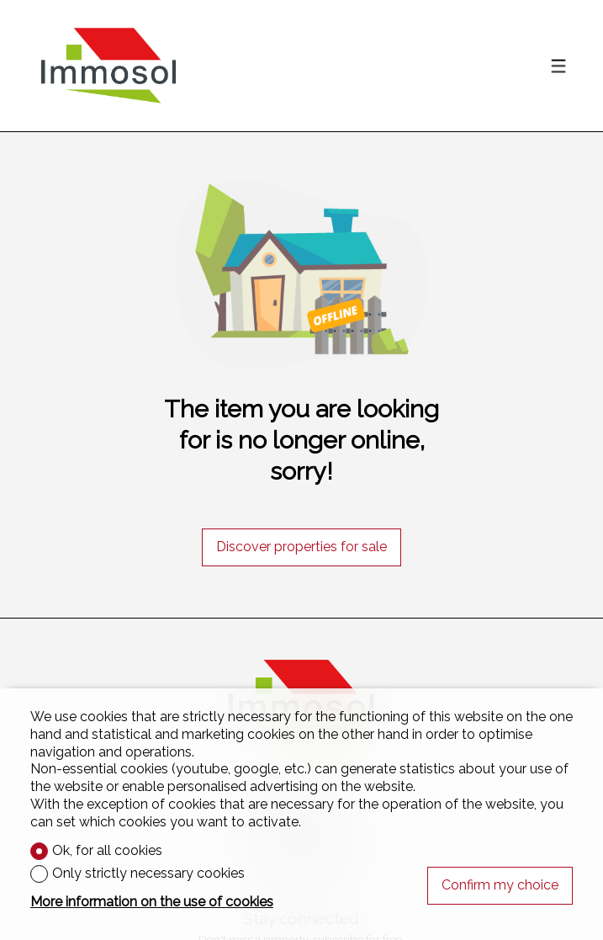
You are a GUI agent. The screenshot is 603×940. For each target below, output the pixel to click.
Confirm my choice (500, 885)
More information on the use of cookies (151, 902)
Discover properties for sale (301, 547)
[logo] (108, 66)
